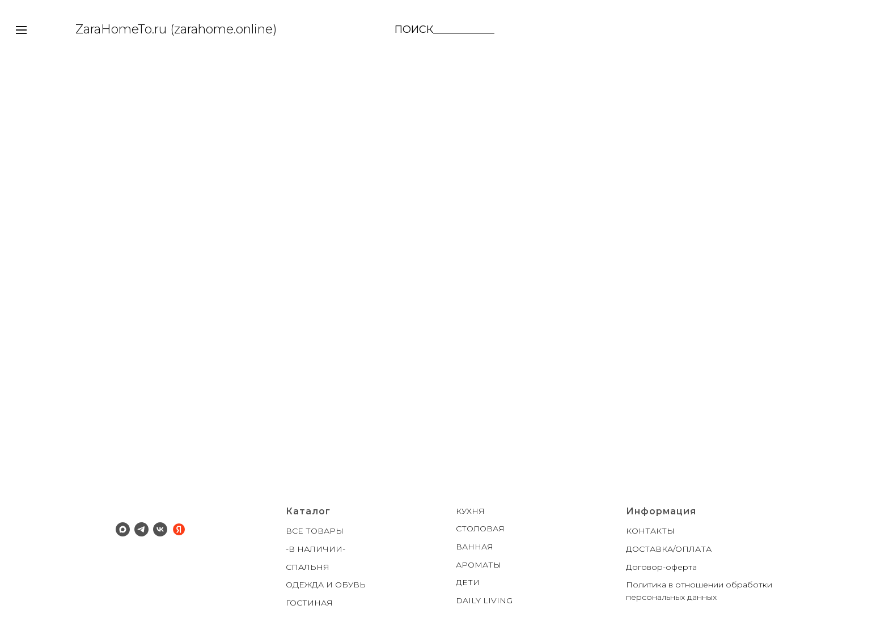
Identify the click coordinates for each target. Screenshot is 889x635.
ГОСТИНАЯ (309, 603)
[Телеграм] (141, 529)
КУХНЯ (470, 511)
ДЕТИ (468, 582)
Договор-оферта (661, 567)
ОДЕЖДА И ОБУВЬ (326, 584)
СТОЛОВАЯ (480, 528)
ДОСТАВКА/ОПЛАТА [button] (669, 549)
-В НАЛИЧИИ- (315, 549)
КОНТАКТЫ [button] (650, 531)
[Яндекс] (179, 529)
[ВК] (160, 529)
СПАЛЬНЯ (307, 567)
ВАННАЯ (474, 547)
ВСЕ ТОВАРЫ (315, 531)
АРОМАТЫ (478, 565)
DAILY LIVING (484, 600)
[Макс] (123, 529)
